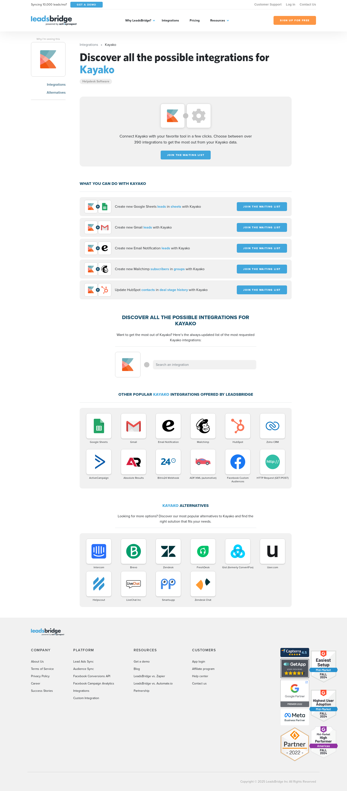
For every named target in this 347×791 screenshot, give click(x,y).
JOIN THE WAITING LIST (185, 155)
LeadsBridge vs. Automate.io (153, 683)
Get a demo (142, 661)
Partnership (141, 690)
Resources (217, 20)
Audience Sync (83, 669)
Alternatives (56, 92)
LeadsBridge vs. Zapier (149, 676)
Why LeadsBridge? (138, 20)
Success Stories (42, 690)
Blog (137, 669)
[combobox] (204, 364)
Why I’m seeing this (48, 39)
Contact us (199, 683)
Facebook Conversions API (91, 676)
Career (35, 683)
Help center (200, 676)
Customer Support (267, 4)
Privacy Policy (40, 676)
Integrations (170, 20)
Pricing (195, 20)
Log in (290, 4)
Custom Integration (86, 698)
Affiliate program (203, 669)
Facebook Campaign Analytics (93, 683)
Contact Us (308, 4)
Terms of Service (42, 669)
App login (198, 661)
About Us (37, 661)
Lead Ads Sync (83, 661)
